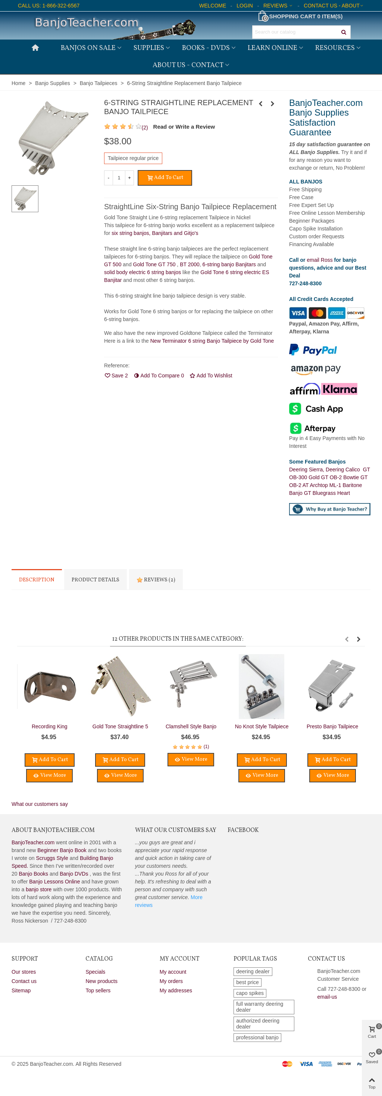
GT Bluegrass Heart (327, 493)
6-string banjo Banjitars (229, 264)
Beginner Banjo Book (62, 850)
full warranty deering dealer (259, 1007)
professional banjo (257, 1037)
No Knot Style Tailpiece (262, 726)
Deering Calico (344, 469)
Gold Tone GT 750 (154, 264)
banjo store (38, 889)
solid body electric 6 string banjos (143, 272)
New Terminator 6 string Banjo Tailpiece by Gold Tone (212, 341)
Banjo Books (33, 874)
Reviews (156, 580)
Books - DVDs (206, 48)
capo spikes (250, 993)
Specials (95, 972)
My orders (171, 981)
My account (173, 972)
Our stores (24, 972)
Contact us (24, 981)
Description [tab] (36, 580)
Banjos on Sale (88, 48)
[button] (346, 639)
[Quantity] (119, 177)
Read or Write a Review (184, 126)
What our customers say (40, 804)
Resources (335, 48)
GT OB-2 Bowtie (341, 477)
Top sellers (97, 990)
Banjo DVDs (74, 874)
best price (247, 982)
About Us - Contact (188, 65)
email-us (327, 997)
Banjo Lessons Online (54, 882)
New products (101, 981)
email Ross (319, 260)
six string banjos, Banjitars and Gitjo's (155, 233)
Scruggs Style (52, 858)
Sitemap (21, 990)
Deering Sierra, (307, 469)
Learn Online (272, 48)
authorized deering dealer (257, 1024)
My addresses (176, 990)
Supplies (149, 48)
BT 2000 (190, 264)
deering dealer (253, 971)
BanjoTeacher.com (33, 842)
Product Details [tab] (95, 580)
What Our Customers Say (175, 830)
